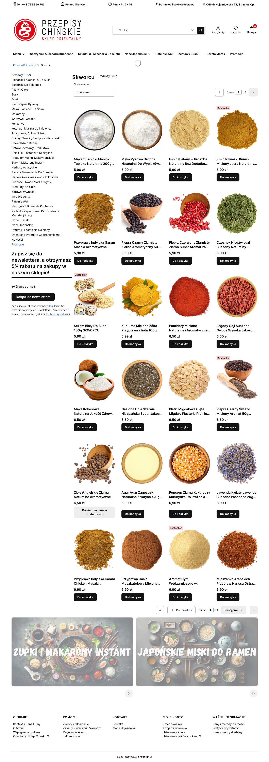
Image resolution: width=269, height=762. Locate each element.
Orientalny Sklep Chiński (29, 736)
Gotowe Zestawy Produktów (30, 148)
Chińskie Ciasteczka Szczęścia (32, 152)
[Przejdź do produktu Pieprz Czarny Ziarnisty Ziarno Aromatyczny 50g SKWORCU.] (142, 213)
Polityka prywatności (226, 728)
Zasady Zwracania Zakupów (82, 728)
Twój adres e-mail (23, 286)
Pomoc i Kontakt (75, 4)
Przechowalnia (172, 724)
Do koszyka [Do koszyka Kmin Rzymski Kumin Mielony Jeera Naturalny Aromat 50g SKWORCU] (228, 177)
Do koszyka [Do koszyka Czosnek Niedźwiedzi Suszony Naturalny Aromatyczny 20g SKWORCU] (228, 260)
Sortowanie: (81, 84)
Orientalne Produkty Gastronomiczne (36, 234)
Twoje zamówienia (175, 728)
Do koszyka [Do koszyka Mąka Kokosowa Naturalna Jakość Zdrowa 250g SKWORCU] (85, 427)
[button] (200, 30)
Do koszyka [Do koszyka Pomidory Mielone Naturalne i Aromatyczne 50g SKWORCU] (180, 344)
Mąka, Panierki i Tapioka (28, 109)
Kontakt (118, 724)
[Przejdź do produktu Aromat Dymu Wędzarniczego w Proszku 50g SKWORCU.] (189, 549)
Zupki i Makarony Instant (28, 162)
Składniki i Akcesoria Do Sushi (31, 79)
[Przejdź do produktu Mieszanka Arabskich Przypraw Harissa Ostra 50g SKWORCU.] (237, 549)
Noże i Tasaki (20, 220)
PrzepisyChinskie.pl (24, 65)
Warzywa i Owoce (23, 118)
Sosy (15, 94)
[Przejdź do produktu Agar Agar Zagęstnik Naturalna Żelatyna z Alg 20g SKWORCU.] (142, 463)
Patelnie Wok (20, 201)
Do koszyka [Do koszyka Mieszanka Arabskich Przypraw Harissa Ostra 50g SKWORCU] (228, 597)
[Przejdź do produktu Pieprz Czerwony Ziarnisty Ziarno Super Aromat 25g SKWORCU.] (189, 213)
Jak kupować (72, 736)
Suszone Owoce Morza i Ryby (31, 182)
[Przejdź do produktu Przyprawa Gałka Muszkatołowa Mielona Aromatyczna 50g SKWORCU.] (142, 549)
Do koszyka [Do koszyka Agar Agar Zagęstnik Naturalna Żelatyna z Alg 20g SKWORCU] (133, 514)
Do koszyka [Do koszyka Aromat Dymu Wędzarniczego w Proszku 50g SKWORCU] (180, 597)
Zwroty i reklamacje (76, 724)
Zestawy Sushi (21, 75)
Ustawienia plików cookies (180, 736)
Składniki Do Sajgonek (26, 84)
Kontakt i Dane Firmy (26, 724)
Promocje (18, 244)
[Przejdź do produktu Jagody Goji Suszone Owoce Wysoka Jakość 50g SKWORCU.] (237, 296)
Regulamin (54, 306)
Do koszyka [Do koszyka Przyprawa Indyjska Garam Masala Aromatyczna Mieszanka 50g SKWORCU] (85, 260)
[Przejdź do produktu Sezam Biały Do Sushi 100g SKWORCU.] (94, 296)
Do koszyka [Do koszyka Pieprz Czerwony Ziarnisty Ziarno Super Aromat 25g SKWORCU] (180, 260)
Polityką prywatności (58, 314)
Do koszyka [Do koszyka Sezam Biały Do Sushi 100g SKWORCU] (85, 344)
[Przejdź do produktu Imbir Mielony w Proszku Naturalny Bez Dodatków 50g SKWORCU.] (189, 130)
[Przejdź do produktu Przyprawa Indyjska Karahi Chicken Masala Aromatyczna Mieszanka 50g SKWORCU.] (94, 549)
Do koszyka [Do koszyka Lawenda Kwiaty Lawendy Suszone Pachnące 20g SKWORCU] (228, 514)
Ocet (15, 99)
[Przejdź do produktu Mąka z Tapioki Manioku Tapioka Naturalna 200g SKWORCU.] (94, 130)
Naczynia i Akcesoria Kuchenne (32, 206)
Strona (230, 92)
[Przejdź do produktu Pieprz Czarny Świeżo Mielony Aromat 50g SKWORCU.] (237, 380)
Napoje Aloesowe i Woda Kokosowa (35, 177)
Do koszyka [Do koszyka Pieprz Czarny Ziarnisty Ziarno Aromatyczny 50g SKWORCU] (133, 260)
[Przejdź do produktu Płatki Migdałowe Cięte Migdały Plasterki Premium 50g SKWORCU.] (189, 380)
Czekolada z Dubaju (25, 143)
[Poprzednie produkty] (181, 610)
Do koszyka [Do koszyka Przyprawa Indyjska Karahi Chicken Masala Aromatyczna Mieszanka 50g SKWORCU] (85, 597)
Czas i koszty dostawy (227, 732)
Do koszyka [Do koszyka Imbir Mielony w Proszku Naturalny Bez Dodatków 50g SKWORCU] (180, 177)
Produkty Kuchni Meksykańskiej (33, 157)
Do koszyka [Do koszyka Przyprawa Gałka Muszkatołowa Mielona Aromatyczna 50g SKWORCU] (133, 597)
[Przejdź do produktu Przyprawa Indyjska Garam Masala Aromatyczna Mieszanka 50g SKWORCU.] (94, 213)
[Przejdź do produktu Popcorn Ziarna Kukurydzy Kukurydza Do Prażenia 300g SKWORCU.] (189, 463)
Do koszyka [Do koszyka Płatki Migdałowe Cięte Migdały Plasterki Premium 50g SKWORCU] (180, 427)
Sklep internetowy (133, 756)
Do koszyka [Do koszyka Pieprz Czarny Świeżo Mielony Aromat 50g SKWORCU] (228, 427)
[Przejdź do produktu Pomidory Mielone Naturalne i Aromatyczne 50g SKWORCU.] (189, 296)
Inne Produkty (21, 196)
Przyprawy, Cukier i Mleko (29, 133)
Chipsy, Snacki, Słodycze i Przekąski (36, 138)
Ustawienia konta (174, 732)
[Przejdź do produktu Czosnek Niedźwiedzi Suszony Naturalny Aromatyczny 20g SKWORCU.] (237, 213)
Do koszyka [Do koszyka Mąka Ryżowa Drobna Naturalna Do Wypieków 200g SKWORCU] (133, 177)
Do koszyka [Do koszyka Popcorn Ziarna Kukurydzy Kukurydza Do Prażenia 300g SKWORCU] (180, 514)
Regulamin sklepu (74, 732)
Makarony (18, 114)
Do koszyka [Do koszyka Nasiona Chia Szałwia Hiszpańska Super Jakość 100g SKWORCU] (133, 427)
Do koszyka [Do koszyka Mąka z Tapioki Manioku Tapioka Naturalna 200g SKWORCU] (85, 177)
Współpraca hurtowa (26, 732)
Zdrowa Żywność (23, 191)
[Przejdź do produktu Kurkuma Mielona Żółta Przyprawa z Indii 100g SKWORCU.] (142, 296)
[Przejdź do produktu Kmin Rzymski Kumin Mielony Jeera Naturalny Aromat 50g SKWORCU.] (237, 130)
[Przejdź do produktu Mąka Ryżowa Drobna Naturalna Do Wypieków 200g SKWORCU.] (142, 130)
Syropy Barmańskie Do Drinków (32, 172)
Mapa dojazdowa (124, 728)
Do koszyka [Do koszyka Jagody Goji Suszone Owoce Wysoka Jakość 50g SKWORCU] (228, 344)
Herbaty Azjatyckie (24, 167)
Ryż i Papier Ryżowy (25, 104)
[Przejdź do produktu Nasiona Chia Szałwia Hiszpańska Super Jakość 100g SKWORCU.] (142, 380)
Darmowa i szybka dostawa (177, 4)
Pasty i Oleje (20, 89)
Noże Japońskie (22, 225)
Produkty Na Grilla (24, 187)
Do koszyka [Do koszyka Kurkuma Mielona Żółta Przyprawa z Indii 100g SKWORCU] (133, 344)
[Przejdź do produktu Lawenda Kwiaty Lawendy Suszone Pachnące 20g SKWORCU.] (237, 463)
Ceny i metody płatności (229, 724)
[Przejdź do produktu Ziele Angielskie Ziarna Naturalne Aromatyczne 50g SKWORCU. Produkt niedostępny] (94, 463)
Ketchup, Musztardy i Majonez (32, 128)
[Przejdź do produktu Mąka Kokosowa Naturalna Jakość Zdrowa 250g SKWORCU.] (94, 380)
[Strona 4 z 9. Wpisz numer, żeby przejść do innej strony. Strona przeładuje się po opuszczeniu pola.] (238, 92)
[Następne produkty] (233, 610)
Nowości (17, 239)
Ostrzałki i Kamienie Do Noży (31, 229)
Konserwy (18, 123)
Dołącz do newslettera (33, 297)
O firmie (18, 728)
